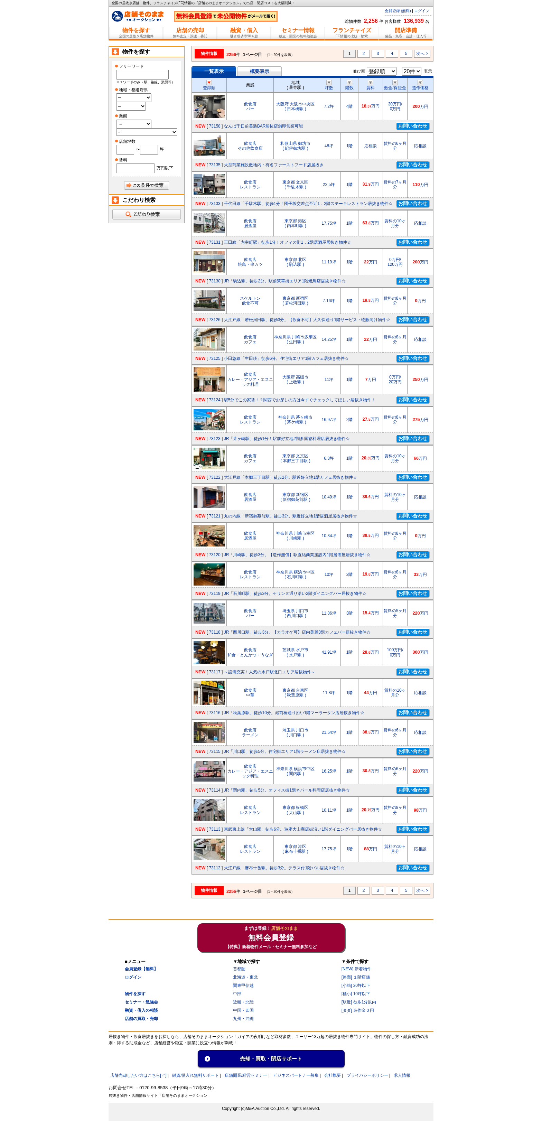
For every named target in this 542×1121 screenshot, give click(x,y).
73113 (214, 829)
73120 (214, 554)
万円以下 (165, 168)
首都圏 (239, 968)
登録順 (209, 85)
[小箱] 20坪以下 (356, 985)
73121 (214, 516)
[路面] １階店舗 (356, 977)
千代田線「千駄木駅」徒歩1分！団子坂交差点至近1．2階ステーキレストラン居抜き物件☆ (308, 203)
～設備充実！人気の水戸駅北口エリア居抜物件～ (269, 672)
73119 (214, 593)
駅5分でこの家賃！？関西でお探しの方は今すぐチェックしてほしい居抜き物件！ (300, 400)
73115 (214, 751)
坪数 (329, 85)
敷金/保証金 (395, 85)
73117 (214, 672)
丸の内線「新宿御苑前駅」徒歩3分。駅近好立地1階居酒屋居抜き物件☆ (290, 516)
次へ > (422, 53)
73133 (214, 203)
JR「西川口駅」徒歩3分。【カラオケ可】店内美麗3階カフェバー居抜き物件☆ (297, 632)
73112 (214, 868)
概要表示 (259, 71)
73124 (214, 400)
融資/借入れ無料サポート (195, 1075)
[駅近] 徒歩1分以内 (359, 1002)
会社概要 (332, 1075)
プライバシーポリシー (367, 1075)
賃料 (370, 85)
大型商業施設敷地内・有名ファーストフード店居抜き (274, 164)
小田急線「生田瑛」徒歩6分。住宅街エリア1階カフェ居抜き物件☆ (286, 358)
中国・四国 (243, 1010)
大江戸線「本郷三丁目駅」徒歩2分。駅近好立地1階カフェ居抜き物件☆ (290, 477)
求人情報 (402, 1075)
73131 (214, 242)
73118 (214, 632)
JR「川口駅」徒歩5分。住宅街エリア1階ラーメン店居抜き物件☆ (285, 751)
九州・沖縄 (243, 1018)
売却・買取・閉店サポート (271, 1059)
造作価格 (420, 85)
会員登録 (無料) (398, 11)
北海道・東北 (245, 977)
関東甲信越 (243, 985)
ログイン (421, 11)
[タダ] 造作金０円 (358, 1010)
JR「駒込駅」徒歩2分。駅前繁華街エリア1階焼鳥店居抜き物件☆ (285, 281)
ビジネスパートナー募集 (296, 1075)
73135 (214, 164)
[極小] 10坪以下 (356, 993)
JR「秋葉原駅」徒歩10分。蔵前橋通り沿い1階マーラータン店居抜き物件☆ (294, 712)
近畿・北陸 (243, 1002)
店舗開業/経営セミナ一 (246, 1075)
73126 (214, 319)
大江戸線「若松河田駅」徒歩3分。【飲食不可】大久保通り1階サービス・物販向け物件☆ (307, 319)
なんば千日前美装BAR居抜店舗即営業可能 (263, 126)
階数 (349, 85)
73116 (214, 712)
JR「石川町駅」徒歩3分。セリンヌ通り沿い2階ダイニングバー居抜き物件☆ (295, 593)
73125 (214, 358)
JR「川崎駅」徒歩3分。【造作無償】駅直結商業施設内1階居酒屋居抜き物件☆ (297, 554)
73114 (214, 790)
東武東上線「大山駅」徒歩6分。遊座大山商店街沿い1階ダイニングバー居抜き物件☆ (303, 829)
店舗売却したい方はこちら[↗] (138, 1075)
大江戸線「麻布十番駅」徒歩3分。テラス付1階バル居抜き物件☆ (284, 868)
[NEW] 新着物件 (356, 968)
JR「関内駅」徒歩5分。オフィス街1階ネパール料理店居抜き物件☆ (287, 790)
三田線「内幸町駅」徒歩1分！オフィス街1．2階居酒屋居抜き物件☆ (287, 242)
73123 (214, 438)
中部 (237, 993)
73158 (214, 126)
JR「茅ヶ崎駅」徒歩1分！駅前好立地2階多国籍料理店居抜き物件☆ (287, 438)
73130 (214, 281)
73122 (214, 477)
